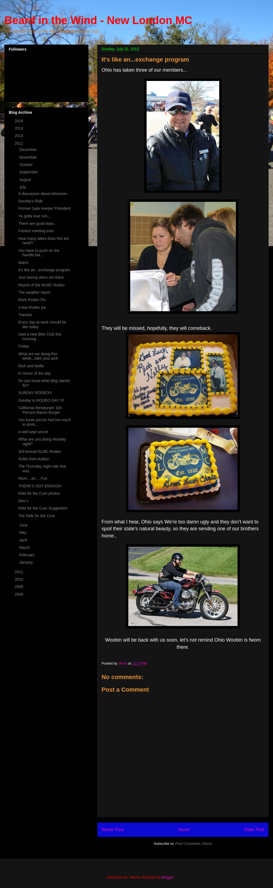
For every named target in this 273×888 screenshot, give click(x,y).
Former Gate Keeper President (44, 208)
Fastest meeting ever (36, 231)
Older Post (254, 829)
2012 (19, 143)
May (23, 532)
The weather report (34, 292)
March (25, 547)
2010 (19, 579)
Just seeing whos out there (41, 277)
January (26, 562)
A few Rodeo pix (32, 307)
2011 (19, 572)
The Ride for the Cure (36, 516)
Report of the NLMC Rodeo (41, 285)
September (29, 172)
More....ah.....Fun (33, 478)
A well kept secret (33, 432)
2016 (19, 121)
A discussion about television (42, 193)
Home (184, 829)
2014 (19, 128)
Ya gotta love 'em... (34, 216)
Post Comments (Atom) (193, 844)
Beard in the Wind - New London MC (98, 20)
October (26, 164)
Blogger (167, 877)
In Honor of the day (34, 373)
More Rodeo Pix (32, 300)
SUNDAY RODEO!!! (35, 393)
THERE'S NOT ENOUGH (39, 486)
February (27, 555)
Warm (23, 262)
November (28, 157)
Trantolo (25, 315)
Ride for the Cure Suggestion (43, 508)
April (23, 540)
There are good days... (37, 223)
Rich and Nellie (31, 366)
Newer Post (113, 829)
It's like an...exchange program (44, 270)
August (25, 179)
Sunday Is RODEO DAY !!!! (41, 400)
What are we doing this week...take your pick (38, 356)
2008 (19, 594)
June (23, 525)
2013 (19, 135)
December (28, 149)
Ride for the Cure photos (39, 493)
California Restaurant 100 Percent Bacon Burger (40, 410)
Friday (23, 346)
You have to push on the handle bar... (39, 252)
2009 (19, 586)
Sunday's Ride (30, 201)
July (23, 187)
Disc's (23, 501)
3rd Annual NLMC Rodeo (39, 451)
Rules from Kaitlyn (33, 459)
